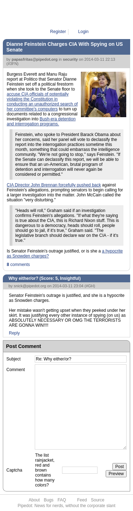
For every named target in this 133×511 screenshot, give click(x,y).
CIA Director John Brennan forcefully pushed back (54, 185)
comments (18, 264)
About (34, 500)
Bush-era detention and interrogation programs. (41, 121)
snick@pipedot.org (30, 286)
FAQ (61, 500)
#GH (90, 286)
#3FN (12, 63)
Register (58, 31)
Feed (82, 500)
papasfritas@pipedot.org (35, 59)
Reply (14, 333)
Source (97, 500)
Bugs (48, 500)
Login (83, 31)
